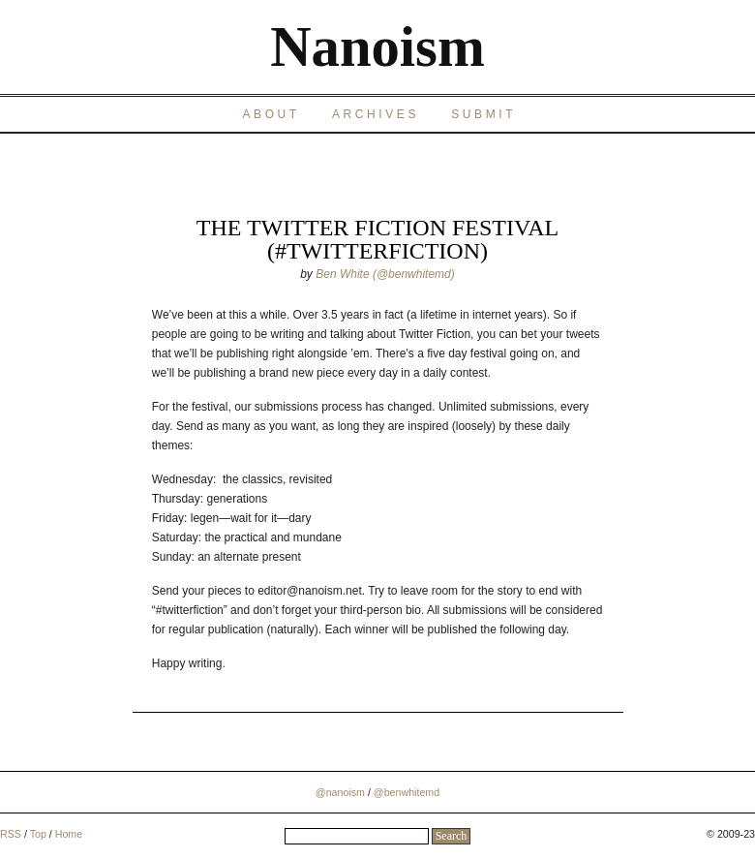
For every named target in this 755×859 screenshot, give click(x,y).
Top (38, 834)
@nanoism (340, 792)
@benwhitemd (406, 792)
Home (68, 834)
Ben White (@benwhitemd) (385, 274)
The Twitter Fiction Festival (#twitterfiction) (377, 239)
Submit (483, 114)
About (270, 114)
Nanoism (377, 46)
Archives (375, 114)
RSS (10, 834)
